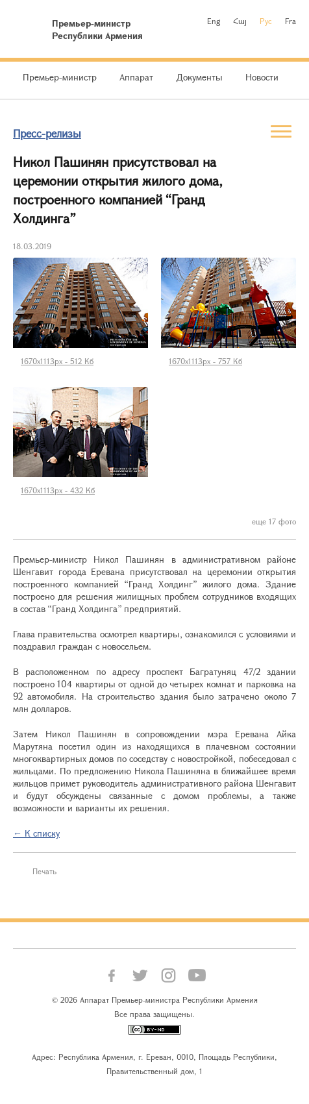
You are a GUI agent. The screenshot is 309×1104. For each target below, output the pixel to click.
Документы (199, 77)
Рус (266, 21)
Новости (261, 77)
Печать (44, 871)
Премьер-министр (60, 77)
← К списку (36, 833)
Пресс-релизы (47, 133)
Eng (213, 21)
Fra (290, 21)
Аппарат (136, 77)
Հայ (240, 21)
